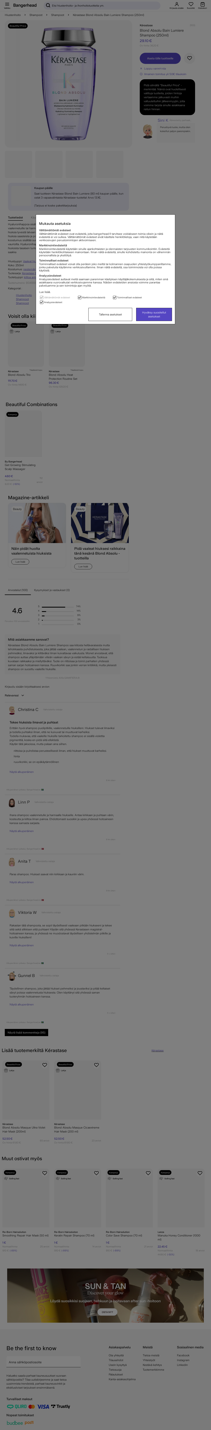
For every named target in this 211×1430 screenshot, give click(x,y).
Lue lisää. (45, 292)
